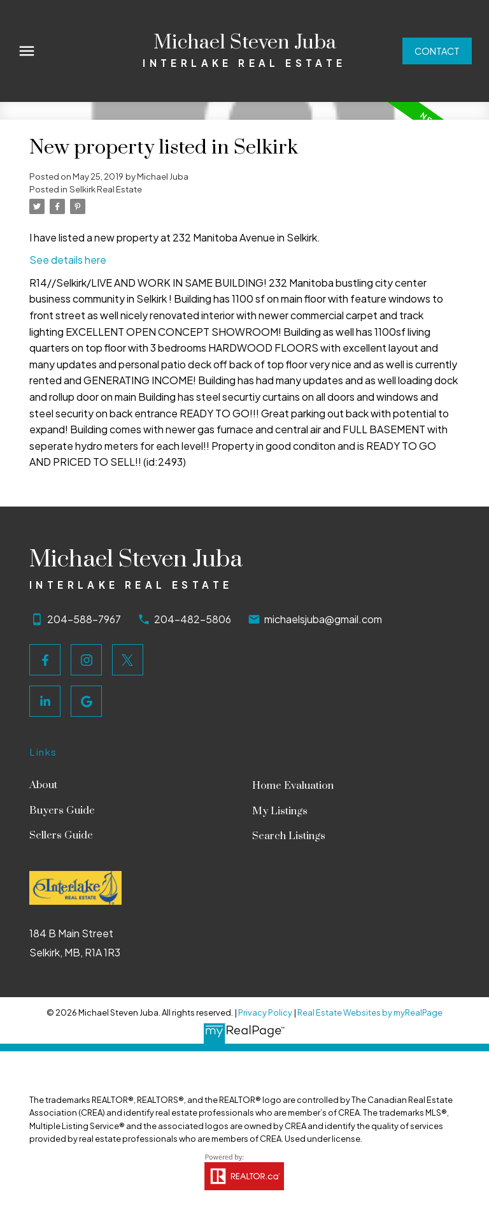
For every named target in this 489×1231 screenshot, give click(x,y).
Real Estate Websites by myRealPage (370, 1012)
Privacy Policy (265, 1012)
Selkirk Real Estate (105, 189)
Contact (437, 51)
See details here (67, 259)
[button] (437, 51)
